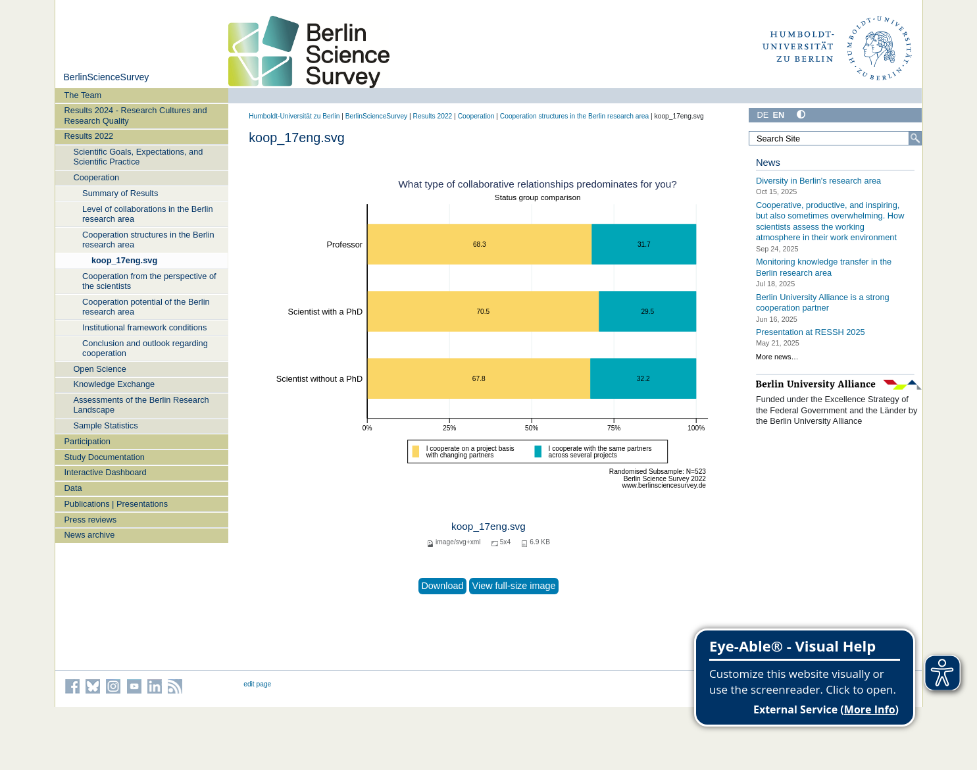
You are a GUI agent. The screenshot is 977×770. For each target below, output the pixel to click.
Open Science (99, 369)
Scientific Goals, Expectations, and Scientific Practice (138, 157)
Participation (87, 441)
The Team (83, 95)
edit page (257, 684)
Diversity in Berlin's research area (818, 181)
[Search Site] (835, 138)
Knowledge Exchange (114, 384)
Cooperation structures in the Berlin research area (148, 239)
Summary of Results (120, 193)
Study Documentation (104, 457)
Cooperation (96, 177)
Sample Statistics (105, 425)
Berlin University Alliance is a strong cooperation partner (822, 302)
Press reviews (90, 520)
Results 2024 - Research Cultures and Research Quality (135, 115)
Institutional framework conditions (144, 327)
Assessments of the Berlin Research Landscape (141, 405)
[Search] (915, 138)
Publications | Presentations (116, 504)
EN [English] (778, 115)
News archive (89, 535)
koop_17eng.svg (124, 260)
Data (73, 488)
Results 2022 (89, 136)
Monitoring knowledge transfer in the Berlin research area (823, 267)
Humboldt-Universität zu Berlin (294, 116)
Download (442, 585)
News (768, 162)
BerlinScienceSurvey (106, 77)
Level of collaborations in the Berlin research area (147, 214)
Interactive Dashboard (105, 472)
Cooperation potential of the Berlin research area (146, 307)
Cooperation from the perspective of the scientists (149, 281)
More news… (777, 357)
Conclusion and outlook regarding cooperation (145, 348)
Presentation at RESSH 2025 (810, 332)
